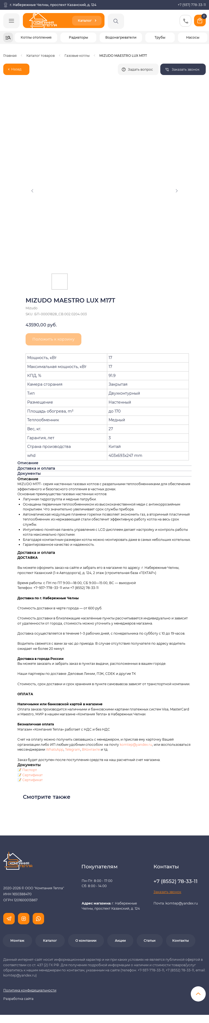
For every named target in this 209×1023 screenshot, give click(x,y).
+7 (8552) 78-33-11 (84, 588)
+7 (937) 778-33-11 (192, 5)
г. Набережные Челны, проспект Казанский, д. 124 (53, 5)
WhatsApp (54, 749)
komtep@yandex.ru (136, 745)
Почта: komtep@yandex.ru (175, 903)
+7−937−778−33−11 (47, 588)
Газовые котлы (77, 56)
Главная (10, 56)
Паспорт (29, 770)
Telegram (72, 749)
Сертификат (32, 775)
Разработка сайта (18, 999)
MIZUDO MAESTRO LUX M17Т (123, 56)
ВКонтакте (91, 749)
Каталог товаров (40, 56)
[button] (183, 69)
